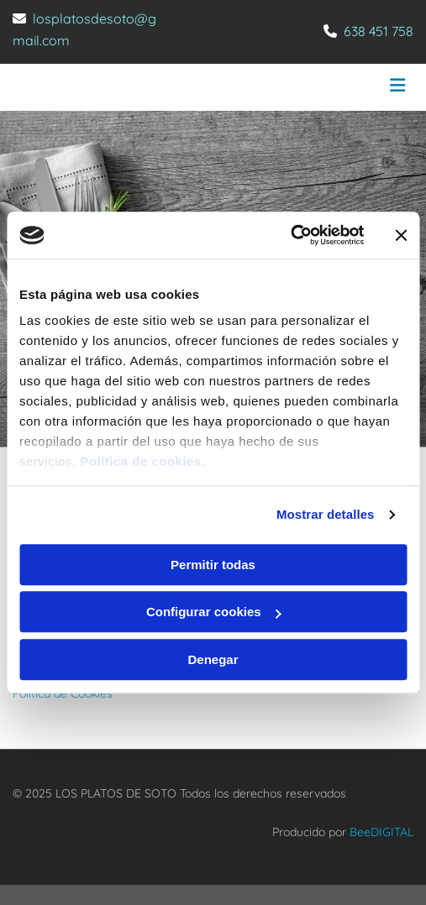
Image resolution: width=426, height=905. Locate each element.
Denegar (212, 659)
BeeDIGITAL (381, 832)
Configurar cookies (213, 611)
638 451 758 (378, 31)
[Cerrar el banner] (401, 235)
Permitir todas (213, 564)
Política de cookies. (142, 461)
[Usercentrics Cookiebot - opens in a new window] (290, 235)
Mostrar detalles (325, 514)
